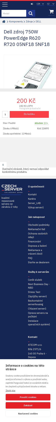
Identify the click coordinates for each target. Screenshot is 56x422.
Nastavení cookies (28, 413)
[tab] (3, 165)
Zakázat (28, 405)
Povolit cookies (28, 397)
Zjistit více (10, 390)
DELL (38, 21)
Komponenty (16, 21)
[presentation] (3, 164)
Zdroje (29, 21)
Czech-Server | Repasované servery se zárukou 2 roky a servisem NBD (17, 4)
